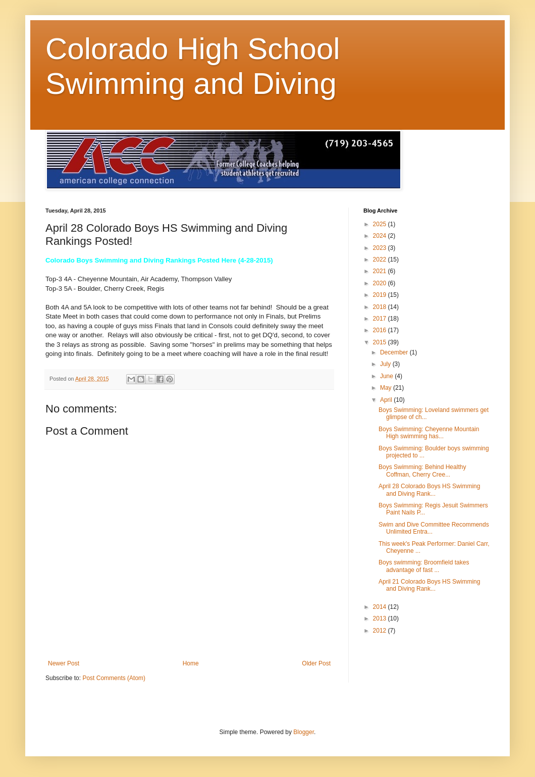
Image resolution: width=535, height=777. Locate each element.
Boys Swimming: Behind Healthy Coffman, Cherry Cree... (422, 470)
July (386, 364)
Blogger (303, 732)
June (387, 376)
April (387, 399)
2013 (380, 618)
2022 (380, 259)
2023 (380, 247)
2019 (380, 294)
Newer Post (63, 663)
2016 (380, 330)
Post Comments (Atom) (113, 678)
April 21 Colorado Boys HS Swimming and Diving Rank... (429, 585)
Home (191, 663)
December (395, 352)
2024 (380, 235)
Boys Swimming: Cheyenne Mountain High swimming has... (429, 433)
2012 (380, 630)
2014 (380, 606)
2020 (380, 283)
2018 (380, 306)
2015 (380, 342)
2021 (380, 271)
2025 (380, 224)
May (386, 387)
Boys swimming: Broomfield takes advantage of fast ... (424, 566)
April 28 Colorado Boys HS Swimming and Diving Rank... (429, 490)
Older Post (316, 663)
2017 (380, 318)
